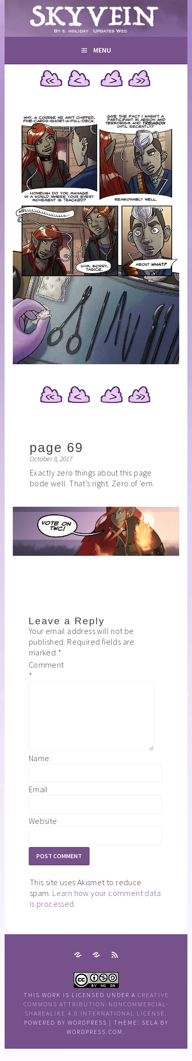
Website (43, 833)
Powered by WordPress (65, 1035)
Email (38, 801)
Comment (45, 669)
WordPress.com (95, 1044)
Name (39, 770)
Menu (102, 50)
